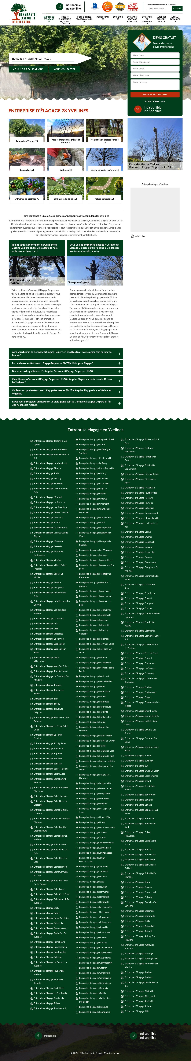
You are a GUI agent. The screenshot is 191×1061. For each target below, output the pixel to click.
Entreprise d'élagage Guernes (93, 937)
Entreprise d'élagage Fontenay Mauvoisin (139, 450)
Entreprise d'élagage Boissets (139, 849)
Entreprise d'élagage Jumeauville (95, 847)
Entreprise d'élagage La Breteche (49, 502)
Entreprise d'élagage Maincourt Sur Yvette (96, 768)
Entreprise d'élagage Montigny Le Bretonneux (95, 575)
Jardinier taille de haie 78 (161, 19)
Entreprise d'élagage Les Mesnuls (95, 662)
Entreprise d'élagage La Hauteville (95, 907)
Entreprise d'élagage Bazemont (139, 910)
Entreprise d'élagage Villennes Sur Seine (50, 594)
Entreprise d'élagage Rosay (47, 913)
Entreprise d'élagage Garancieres (95, 983)
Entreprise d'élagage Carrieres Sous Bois (51, 490)
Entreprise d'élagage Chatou (138, 687)
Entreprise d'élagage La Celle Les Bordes (140, 731)
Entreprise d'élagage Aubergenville (141, 958)
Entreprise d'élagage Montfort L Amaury (94, 584)
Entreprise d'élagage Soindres (48, 758)
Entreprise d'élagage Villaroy (47, 478)
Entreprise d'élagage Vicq (46, 623)
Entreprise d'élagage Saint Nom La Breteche (50, 803)
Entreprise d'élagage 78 (49, 19)
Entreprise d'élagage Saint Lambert (50, 844)
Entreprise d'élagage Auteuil (138, 931)
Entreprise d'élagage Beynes (138, 887)
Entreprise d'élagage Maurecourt (95, 706)
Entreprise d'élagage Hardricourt (94, 912)
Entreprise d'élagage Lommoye (94, 798)
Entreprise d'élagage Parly (46, 473)
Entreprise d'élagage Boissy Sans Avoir (140, 825)
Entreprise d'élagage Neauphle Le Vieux (95, 534)
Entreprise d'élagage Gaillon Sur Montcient (94, 1000)
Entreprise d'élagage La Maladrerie (50, 463)
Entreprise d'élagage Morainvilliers (96, 560)
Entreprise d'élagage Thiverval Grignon (48, 710)
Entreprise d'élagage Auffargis (139, 953)
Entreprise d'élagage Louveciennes (95, 788)
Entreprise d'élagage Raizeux (47, 957)
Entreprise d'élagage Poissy (47, 1003)
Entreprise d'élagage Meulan (93, 657)
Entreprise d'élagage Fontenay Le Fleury (140, 458)
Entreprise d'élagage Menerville (94, 691)
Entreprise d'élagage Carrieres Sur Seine (141, 740)
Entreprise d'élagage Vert (46, 628)
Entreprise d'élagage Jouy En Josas (95, 852)
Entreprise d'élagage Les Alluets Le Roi (141, 984)
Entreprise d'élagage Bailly (137, 921)
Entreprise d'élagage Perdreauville (95, 458)
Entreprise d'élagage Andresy (139, 977)
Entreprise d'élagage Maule (92, 721)
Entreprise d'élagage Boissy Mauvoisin (138, 834)
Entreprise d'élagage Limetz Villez (95, 817)
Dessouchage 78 (102, 18)
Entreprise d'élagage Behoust (139, 897)
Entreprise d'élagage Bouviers (48, 483)
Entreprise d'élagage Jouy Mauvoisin (96, 842)
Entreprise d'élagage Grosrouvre (94, 932)
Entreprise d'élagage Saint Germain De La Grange (51, 882)
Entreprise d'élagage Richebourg (49, 941)
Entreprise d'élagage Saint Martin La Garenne (51, 811)
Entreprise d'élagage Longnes (93, 803)
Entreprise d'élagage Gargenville (94, 972)
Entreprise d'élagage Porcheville (49, 998)
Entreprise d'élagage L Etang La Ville (142, 518)
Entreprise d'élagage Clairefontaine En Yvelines (141, 646)
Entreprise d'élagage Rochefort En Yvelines (50, 935)
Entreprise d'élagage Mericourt (94, 676)
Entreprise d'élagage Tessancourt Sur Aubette (51, 719)
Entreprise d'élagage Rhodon (48, 468)
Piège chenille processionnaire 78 (84, 19)
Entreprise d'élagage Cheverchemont (51, 512)
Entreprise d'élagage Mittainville (94, 625)
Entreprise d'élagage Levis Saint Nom (97, 827)
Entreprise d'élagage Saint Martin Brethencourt (50, 829)
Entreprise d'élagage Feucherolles (141, 492)
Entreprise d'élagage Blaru (137, 882)
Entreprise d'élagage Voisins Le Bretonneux (48, 553)
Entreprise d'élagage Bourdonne (140, 794)
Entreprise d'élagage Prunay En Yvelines (49, 972)
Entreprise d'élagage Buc (136, 765)
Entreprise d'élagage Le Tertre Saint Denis (51, 728)
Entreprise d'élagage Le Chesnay (140, 668)
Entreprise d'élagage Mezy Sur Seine (96, 643)
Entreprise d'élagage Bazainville (140, 916)
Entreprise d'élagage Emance (138, 536)
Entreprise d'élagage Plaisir (92, 444)
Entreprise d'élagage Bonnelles (139, 818)
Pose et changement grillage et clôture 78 (65, 19)
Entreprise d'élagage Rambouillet (50, 952)
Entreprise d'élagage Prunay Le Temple (48, 981)
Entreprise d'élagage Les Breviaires (141, 775)
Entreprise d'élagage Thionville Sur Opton (50, 442)
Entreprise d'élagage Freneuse (93, 1006)
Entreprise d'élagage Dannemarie (141, 562)
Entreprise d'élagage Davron (138, 557)
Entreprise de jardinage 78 (147, 19)
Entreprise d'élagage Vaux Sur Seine (51, 666)
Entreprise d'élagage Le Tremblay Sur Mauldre (51, 678)
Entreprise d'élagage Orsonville (94, 483)
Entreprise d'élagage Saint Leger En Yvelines (51, 837)
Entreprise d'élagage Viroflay (47, 560)
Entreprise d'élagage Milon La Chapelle (93, 632)
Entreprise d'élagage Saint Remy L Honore (50, 780)
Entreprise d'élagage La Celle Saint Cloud (141, 723)
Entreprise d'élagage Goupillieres (95, 957)
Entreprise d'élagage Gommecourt (95, 962)
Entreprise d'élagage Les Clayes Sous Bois (142, 637)
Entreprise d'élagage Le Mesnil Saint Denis (96, 669)
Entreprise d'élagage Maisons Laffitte (97, 761)
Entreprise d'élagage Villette (47, 582)
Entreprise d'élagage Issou (91, 881)
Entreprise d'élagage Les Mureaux (95, 550)
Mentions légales (112, 1053)
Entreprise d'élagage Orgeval (93, 488)
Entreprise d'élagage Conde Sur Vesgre (140, 624)
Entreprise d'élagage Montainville (95, 609)
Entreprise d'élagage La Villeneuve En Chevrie (52, 603)
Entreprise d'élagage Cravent (138, 598)
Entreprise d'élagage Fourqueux (94, 1011)
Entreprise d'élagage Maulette (93, 711)
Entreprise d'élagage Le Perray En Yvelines (95, 451)
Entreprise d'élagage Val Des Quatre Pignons (51, 534)
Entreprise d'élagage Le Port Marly (50, 993)
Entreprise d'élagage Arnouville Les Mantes (141, 965)
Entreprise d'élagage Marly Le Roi (95, 716)
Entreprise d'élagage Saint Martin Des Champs (52, 820)
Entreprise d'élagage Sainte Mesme (51, 796)
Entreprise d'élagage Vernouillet (49, 643)
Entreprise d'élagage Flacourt (139, 497)
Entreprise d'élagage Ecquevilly (139, 552)
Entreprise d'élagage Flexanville (140, 487)
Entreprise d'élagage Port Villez (49, 988)
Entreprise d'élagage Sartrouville (49, 773)
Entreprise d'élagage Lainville (93, 832)
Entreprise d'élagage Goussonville (95, 952)
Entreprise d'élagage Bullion (138, 755)
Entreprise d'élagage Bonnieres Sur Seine (141, 811)
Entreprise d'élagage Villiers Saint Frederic (50, 567)
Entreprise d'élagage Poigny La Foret (96, 439)
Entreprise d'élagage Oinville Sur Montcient (94, 510)
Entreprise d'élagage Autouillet (139, 926)
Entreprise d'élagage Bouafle (138, 804)
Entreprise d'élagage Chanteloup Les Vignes (142, 704)
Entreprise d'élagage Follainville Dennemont (140, 467)
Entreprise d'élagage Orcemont (94, 503)
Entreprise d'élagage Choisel (138, 658)
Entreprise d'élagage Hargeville (94, 902)
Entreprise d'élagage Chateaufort (140, 692)
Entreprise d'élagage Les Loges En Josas (95, 810)
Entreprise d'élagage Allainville (139, 991)
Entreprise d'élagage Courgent (139, 603)
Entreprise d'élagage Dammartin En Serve (142, 577)
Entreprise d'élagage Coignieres (140, 630)
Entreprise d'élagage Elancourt (139, 541)
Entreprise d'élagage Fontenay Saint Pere (142, 441)
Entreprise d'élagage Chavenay (139, 673)
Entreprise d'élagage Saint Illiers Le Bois (50, 851)
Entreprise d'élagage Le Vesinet (49, 618)
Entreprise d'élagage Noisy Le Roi (95, 517)
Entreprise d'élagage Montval (48, 497)
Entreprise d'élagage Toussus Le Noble (49, 692)
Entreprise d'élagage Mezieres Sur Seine (95, 650)
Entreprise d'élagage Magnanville (95, 783)
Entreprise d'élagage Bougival (139, 799)
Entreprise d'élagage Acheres (138, 1006)
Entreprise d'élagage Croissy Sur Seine (140, 586)
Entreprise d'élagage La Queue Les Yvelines (50, 964)
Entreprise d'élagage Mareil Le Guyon (97, 740)
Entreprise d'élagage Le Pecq (93, 463)
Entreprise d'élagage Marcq (92, 745)
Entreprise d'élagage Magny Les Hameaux (94, 776)
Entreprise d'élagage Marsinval (48, 541)
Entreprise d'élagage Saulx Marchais (51, 768)
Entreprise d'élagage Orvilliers (93, 478)
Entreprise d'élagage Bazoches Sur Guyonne (141, 904)
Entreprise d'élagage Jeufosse (93, 866)
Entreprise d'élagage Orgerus (93, 498)
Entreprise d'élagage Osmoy (92, 473)
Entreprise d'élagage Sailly (46, 907)
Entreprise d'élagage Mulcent (93, 555)
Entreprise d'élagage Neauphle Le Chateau (95, 543)
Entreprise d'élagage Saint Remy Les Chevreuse (51, 789)
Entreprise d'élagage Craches (138, 608)
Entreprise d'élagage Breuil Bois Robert (140, 788)
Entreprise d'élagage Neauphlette (95, 527)
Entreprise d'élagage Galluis (92, 993)
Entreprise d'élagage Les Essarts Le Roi (141, 525)
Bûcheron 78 (118, 18)
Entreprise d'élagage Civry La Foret (141, 653)
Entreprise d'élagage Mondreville (95, 615)
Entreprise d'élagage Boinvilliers (140, 859)
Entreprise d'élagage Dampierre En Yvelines (141, 569)
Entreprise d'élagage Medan (92, 696)
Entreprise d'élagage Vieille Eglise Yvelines (50, 611)
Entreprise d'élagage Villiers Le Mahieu (48, 575)
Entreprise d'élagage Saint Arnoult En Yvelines (52, 901)
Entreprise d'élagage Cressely (48, 546)
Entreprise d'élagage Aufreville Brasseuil (139, 946)
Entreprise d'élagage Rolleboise (49, 923)
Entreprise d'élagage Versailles (48, 633)
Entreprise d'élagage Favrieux (139, 502)
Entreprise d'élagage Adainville (139, 1001)
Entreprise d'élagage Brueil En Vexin (142, 770)
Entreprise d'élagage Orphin (92, 493)
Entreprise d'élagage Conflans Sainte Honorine (142, 615)
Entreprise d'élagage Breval (138, 781)
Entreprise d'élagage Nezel (92, 522)
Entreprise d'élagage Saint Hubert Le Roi (51, 456)
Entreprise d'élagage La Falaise (139, 508)
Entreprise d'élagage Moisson (93, 620)
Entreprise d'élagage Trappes (48, 685)
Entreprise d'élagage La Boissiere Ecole (140, 842)
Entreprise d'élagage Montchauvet (95, 596)
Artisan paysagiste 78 (175, 19)
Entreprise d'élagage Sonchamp (49, 748)
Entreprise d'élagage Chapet (138, 697)
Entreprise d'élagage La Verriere (49, 638)
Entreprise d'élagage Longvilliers (94, 793)
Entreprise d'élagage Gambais (93, 988)
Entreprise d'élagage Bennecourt (140, 892)
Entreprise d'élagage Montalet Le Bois (95, 603)
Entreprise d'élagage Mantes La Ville (96, 750)
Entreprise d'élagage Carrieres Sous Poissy (141, 749)
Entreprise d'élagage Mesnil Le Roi (95, 681)
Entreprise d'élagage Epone (138, 531)
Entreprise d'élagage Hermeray (94, 891)
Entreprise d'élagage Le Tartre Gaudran (48, 736)
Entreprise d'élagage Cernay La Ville (142, 716)
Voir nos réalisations (28, 69)
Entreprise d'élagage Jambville (93, 871)
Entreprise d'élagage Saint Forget (50, 889)
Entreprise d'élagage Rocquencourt (51, 928)
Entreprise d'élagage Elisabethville (50, 449)
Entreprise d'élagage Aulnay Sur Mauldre (140, 938)
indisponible (73, 5)
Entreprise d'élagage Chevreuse (140, 663)
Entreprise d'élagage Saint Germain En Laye (51, 873)
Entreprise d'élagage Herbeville (94, 896)
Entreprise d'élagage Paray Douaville (96, 468)
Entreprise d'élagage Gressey (93, 942)
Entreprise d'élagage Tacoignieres (50, 743)
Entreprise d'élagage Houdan (93, 886)
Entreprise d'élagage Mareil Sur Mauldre (94, 729)
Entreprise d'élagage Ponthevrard (50, 1008)
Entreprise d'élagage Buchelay (139, 760)
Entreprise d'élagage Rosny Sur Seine (51, 918)
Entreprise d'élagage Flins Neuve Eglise (140, 481)
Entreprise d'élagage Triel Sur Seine (51, 671)
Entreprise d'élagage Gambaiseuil (95, 978)
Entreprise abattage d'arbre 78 (132, 19)
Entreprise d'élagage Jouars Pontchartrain (92, 859)
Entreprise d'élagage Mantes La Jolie (96, 755)
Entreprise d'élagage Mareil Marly (95, 735)
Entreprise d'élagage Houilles (93, 876)
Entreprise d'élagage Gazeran (93, 967)
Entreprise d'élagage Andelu (138, 972)
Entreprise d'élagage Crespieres (140, 593)
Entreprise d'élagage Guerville (93, 927)
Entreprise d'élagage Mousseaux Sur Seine (96, 567)
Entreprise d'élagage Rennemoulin (50, 947)
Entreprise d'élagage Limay (92, 822)
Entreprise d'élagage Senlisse (48, 763)
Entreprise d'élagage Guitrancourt (95, 922)
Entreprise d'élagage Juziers (92, 837)
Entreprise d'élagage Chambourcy (141, 710)
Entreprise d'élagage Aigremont (140, 996)
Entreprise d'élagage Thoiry (47, 703)
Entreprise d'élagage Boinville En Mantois (140, 875)
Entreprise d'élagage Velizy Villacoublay (46, 659)
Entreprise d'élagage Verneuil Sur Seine (50, 650)
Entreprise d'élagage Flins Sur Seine (142, 474)
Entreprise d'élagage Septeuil (48, 753)
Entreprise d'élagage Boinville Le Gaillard (140, 866)
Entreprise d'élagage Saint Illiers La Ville (50, 860)
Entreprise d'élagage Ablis (137, 1011)
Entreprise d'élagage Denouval (48, 517)
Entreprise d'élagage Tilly (46, 698)
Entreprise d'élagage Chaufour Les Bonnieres (141, 680)
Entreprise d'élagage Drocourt (139, 547)
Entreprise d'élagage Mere (91, 686)
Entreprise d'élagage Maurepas (94, 701)
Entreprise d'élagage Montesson (94, 591)
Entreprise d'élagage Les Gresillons (50, 507)
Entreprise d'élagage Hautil (47, 522)
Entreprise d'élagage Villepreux (49, 587)
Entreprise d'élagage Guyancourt (95, 917)
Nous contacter (65, 69)
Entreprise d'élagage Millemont (94, 638)
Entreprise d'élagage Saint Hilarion (50, 866)
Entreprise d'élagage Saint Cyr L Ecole (52, 894)
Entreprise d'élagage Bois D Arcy (140, 854)
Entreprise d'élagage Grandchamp (95, 947)
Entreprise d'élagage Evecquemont (141, 513)
